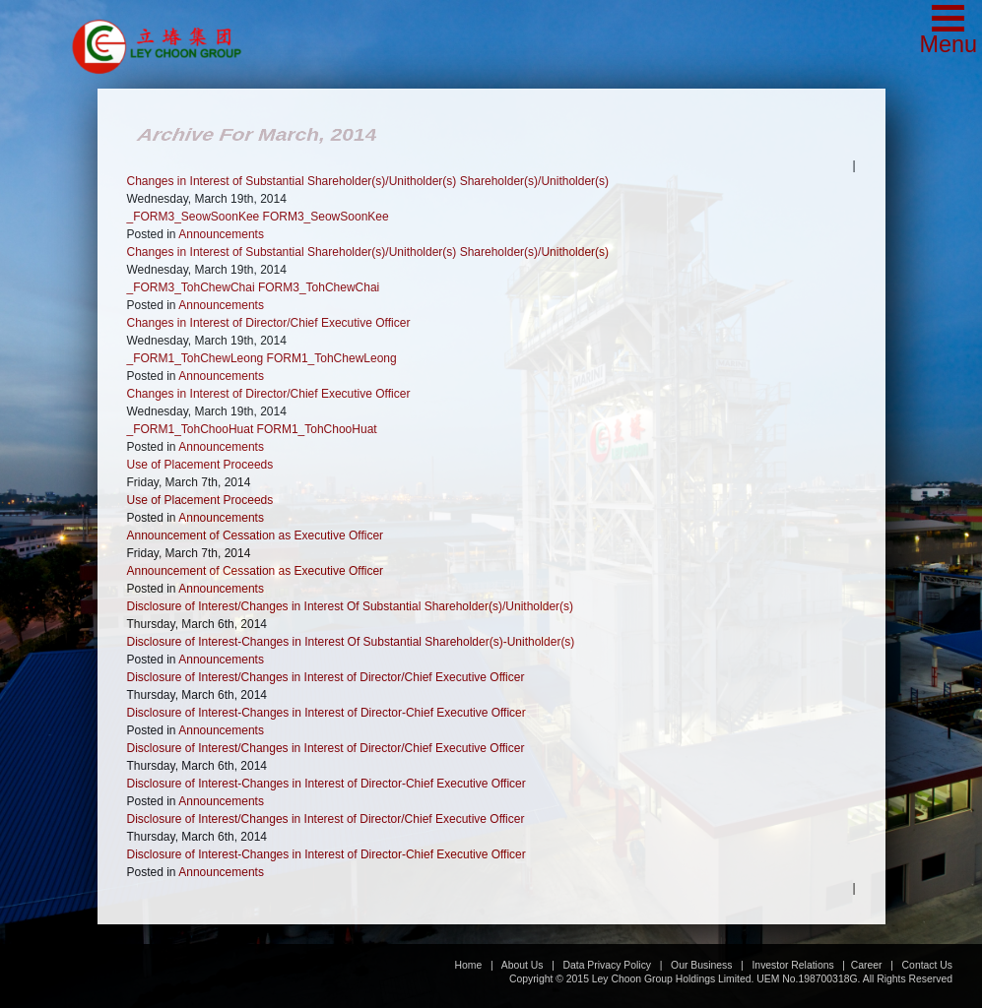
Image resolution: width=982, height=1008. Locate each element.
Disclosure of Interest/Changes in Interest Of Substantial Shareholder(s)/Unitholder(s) (350, 606)
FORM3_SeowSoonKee (326, 216)
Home (469, 965)
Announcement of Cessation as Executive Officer (255, 535)
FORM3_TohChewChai (318, 287)
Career (867, 965)
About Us (522, 965)
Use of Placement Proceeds (200, 465)
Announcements (221, 234)
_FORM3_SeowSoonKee (193, 216)
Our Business (701, 965)
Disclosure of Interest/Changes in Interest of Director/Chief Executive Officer (326, 677)
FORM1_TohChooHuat (317, 429)
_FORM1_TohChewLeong (195, 358)
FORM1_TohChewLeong (332, 358)
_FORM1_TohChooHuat (190, 429)
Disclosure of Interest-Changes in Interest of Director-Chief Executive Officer (326, 713)
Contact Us (927, 965)
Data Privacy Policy (607, 965)
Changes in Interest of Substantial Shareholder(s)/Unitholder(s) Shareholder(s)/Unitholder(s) (368, 181)
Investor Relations (792, 965)
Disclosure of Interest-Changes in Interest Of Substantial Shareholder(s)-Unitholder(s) (351, 642)
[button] (948, 31)
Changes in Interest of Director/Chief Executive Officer (269, 323)
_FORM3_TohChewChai (191, 287)
